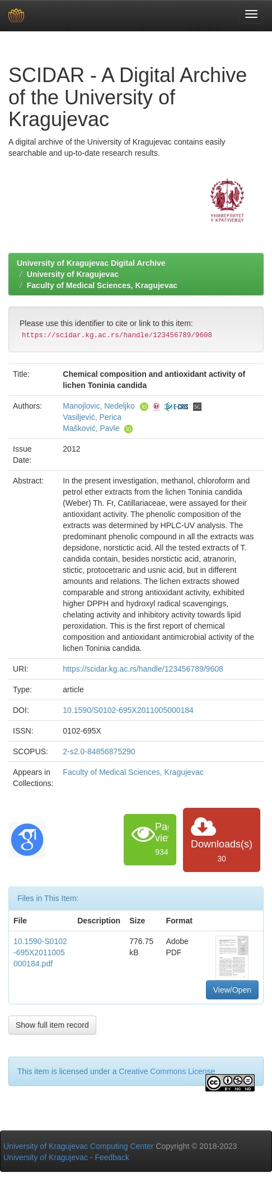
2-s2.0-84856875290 (99, 751)
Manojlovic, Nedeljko (98, 405)
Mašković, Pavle (91, 428)
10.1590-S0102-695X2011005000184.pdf (40, 952)
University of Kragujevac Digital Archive (91, 262)
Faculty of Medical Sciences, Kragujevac (102, 285)
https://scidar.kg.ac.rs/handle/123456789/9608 (143, 668)
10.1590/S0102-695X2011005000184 (128, 710)
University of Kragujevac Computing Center (78, 1146)
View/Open (232, 989)
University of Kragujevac (73, 274)
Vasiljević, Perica (92, 417)
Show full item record (52, 1025)
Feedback (112, 1157)
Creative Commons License (167, 1071)
